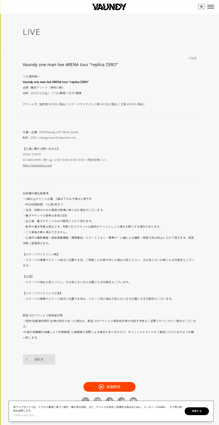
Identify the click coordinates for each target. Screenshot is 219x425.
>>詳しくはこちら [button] (24, 414)
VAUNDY (109, 7)
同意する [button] (197, 411)
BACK (39, 359)
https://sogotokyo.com (37, 165)
